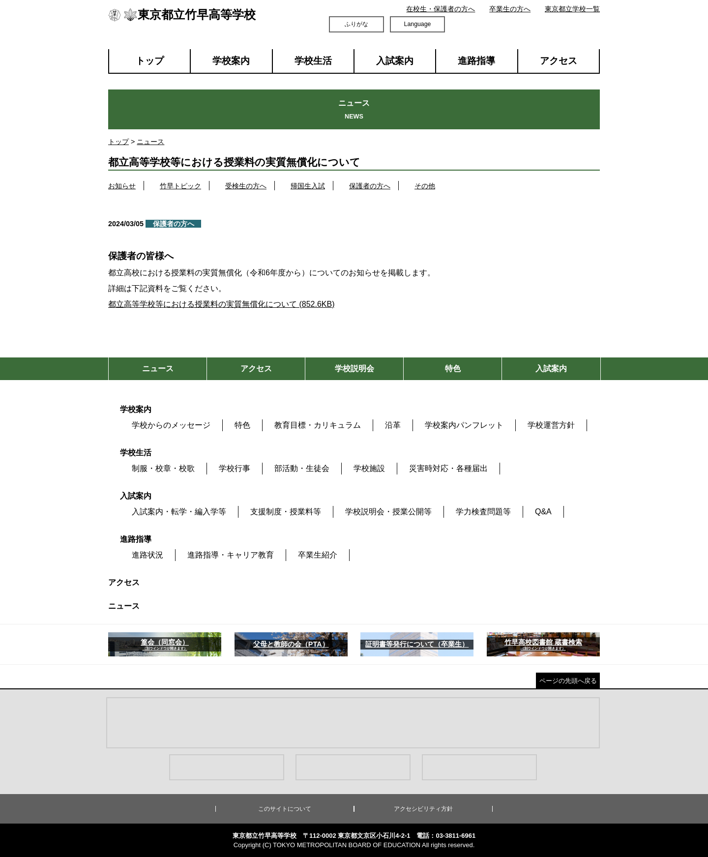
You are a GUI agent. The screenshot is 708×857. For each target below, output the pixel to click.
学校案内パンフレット (464, 425)
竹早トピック (180, 186)
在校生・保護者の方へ (440, 9)
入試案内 (394, 61)
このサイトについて (284, 808)
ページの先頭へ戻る (568, 680)
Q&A (543, 511)
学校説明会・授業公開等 (388, 511)
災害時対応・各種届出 (448, 468)
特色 (242, 425)
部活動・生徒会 (301, 468)
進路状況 (147, 555)
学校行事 (234, 468)
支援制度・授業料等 (285, 511)
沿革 (393, 425)
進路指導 (476, 61)
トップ (150, 61)
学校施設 (369, 468)
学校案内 (231, 61)
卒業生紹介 (317, 555)
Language (417, 24)
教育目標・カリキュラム (317, 425)
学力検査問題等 (483, 511)
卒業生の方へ (510, 9)
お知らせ (122, 186)
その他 (424, 186)
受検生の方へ (245, 186)
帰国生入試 (308, 186)
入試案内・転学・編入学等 (179, 511)
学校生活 (313, 61)
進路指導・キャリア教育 (230, 555)
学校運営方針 (551, 425)
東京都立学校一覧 (572, 9)
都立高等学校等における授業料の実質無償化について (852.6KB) (221, 304)
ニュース (150, 142)
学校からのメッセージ (171, 425)
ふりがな (356, 24)
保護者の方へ (369, 186)
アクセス (558, 61)
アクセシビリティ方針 (423, 808)
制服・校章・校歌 (163, 468)
